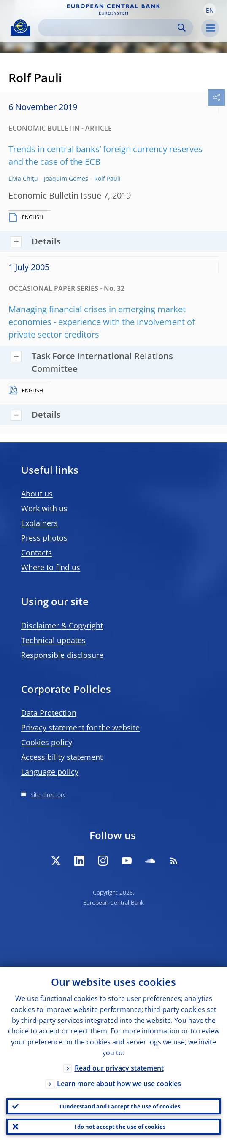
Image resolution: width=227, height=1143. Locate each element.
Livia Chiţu (23, 178)
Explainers (39, 523)
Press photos (44, 538)
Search (182, 27)
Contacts (36, 552)
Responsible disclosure (62, 655)
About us (37, 493)
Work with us (44, 508)
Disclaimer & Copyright (62, 625)
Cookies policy (46, 742)
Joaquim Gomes (66, 178)
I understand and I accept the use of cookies (119, 1106)
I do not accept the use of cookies (119, 1126)
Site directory (47, 795)
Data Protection (48, 713)
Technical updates (53, 640)
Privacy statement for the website (80, 727)
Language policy (49, 772)
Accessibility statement (62, 757)
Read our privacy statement (119, 1068)
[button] (209, 9)
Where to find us (50, 567)
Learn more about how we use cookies (119, 1083)
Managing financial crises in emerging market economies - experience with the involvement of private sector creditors (101, 321)
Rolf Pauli (107, 178)
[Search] (109, 27)
